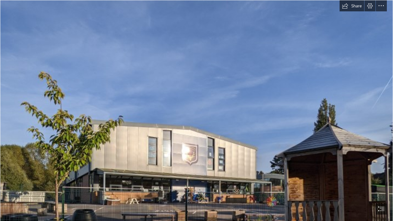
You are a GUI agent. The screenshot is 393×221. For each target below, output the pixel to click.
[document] (196, 110)
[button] (352, 5)
